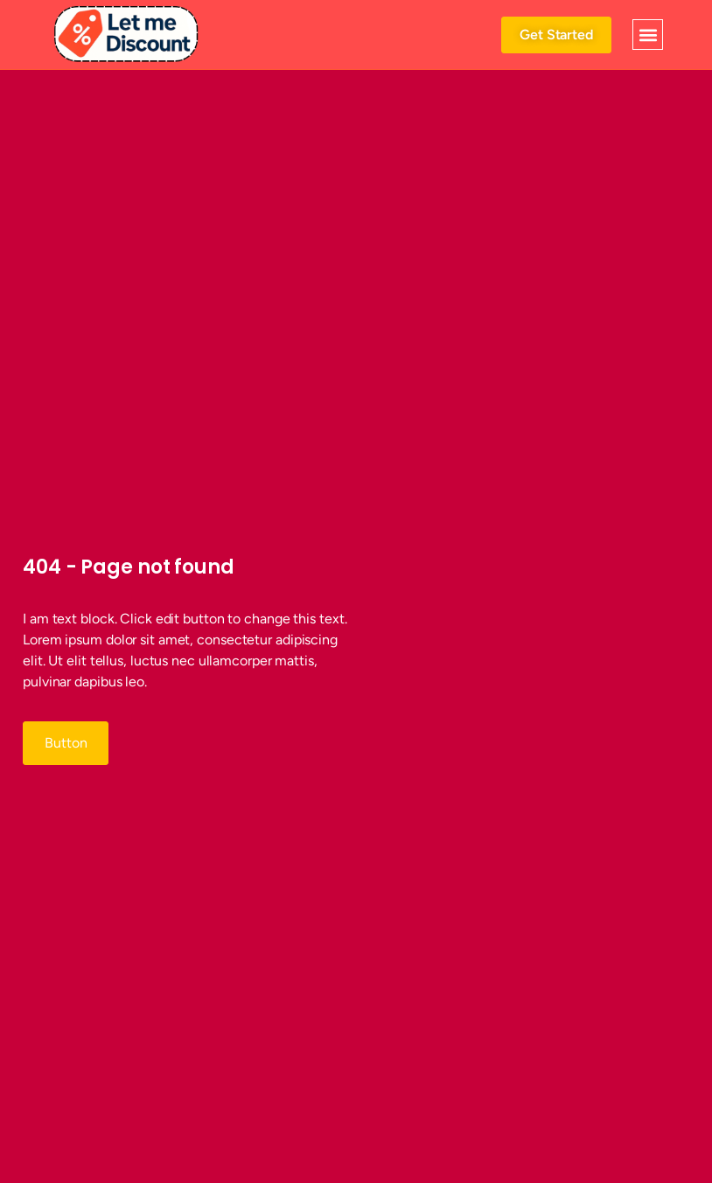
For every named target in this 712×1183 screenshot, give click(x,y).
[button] (647, 34)
